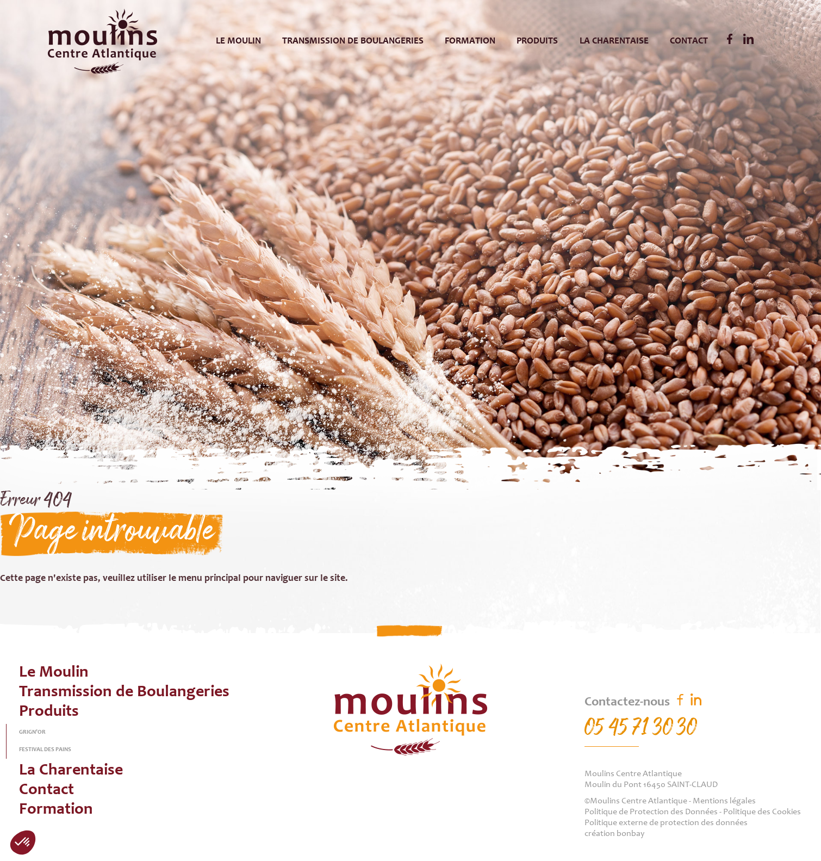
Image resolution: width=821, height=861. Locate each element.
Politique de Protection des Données (651, 812)
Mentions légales (724, 801)
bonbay (630, 833)
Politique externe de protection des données (666, 823)
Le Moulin (238, 41)
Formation (470, 41)
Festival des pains (45, 750)
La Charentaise (614, 41)
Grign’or (32, 732)
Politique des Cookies (762, 812)
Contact (689, 41)
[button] (23, 842)
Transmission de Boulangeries (353, 41)
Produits (537, 41)
